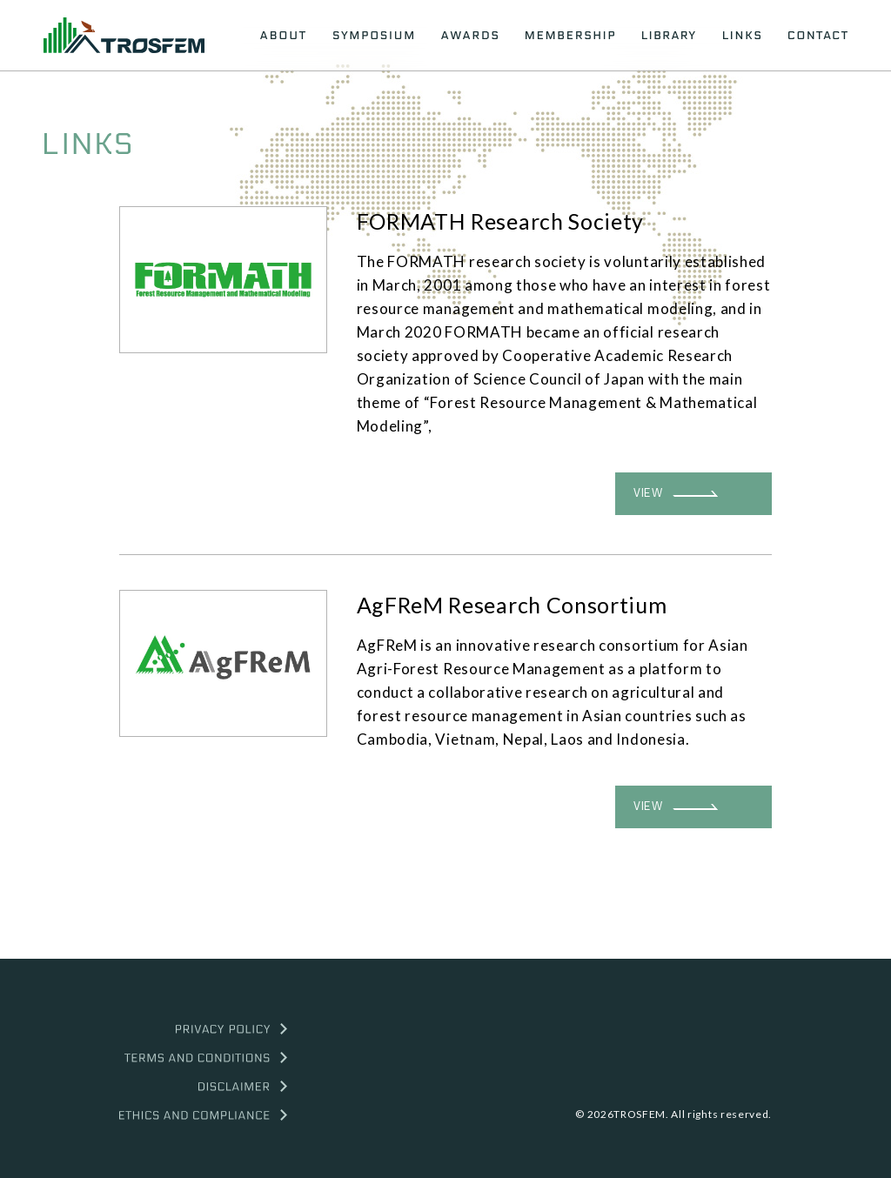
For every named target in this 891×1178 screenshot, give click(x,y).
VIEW (675, 493)
